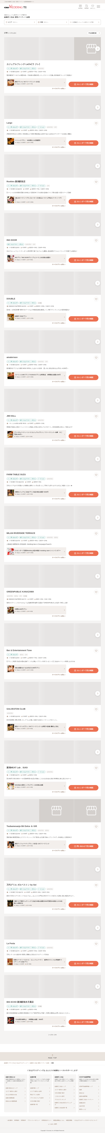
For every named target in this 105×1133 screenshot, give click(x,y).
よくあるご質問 (52, 1124)
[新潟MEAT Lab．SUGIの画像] (52, 752)
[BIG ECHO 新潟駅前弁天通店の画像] (52, 986)
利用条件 (23, 1120)
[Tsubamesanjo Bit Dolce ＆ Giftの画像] (52, 810)
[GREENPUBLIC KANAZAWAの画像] (52, 576)
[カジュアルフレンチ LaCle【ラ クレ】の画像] (52, 48)
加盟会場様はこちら (58, 1120)
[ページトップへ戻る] (52, 1056)
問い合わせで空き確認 (83, 846)
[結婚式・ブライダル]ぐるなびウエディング (16, 1063)
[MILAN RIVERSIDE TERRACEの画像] (52, 517)
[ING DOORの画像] (52, 224)
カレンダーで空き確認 (83, 84)
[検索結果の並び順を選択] (94, 33)
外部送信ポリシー (46, 1120)
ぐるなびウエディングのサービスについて (85, 1120)
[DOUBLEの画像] (52, 283)
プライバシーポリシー (34, 1120)
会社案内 (10, 1120)
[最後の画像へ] (97, 48)
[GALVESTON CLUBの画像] (52, 693)
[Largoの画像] (52, 107)
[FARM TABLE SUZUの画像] (52, 459)
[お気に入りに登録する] (96, 64)
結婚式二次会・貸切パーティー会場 (39, 1063)
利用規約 (16, 1120)
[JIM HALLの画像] (52, 400)
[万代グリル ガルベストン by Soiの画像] (52, 869)
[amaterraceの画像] (52, 341)
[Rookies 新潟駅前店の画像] (52, 166)
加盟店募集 (69, 1120)
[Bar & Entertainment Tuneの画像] (52, 634)
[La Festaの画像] (52, 928)
